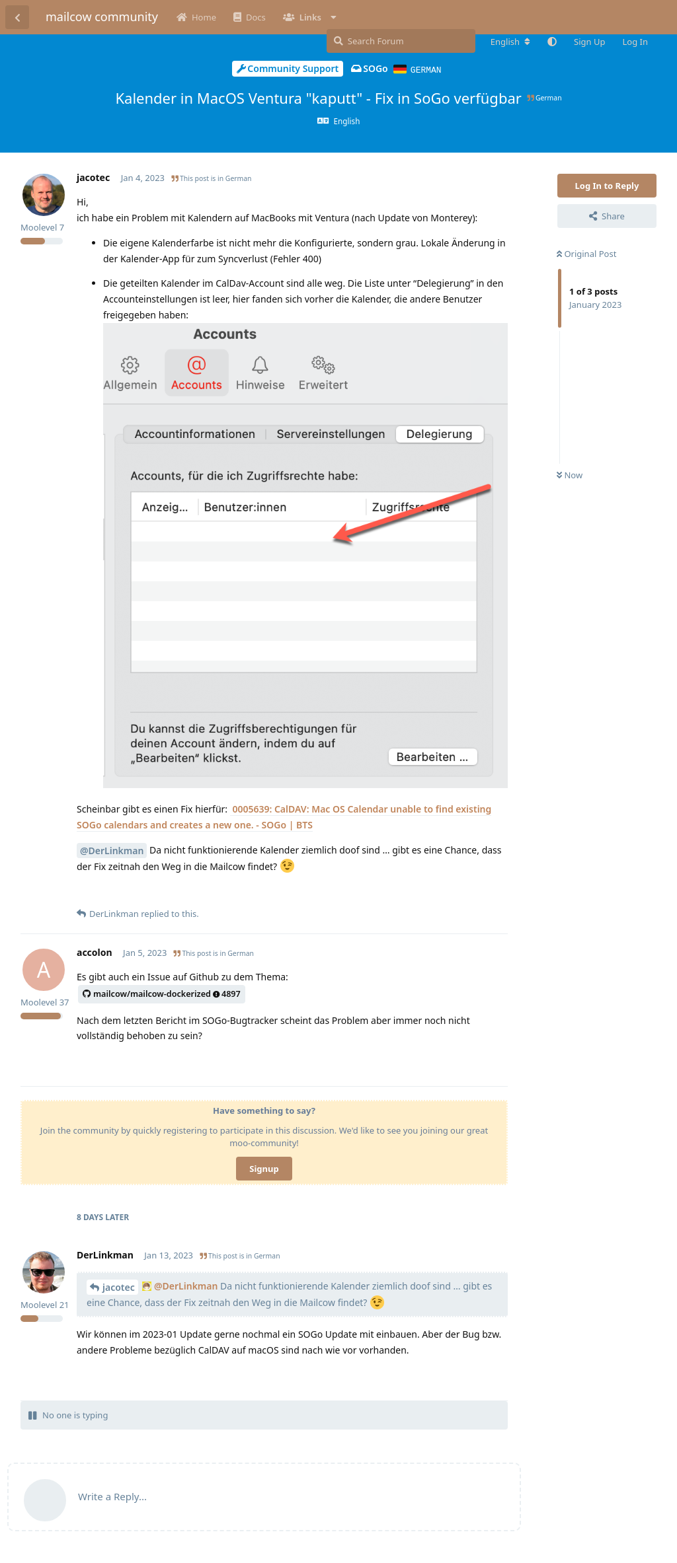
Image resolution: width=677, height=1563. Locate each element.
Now (569, 474)
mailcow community (102, 16)
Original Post (586, 253)
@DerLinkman (111, 850)
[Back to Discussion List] (17, 17)
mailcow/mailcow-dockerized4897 (162, 993)
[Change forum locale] (510, 42)
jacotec (118, 1286)
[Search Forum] (401, 41)
